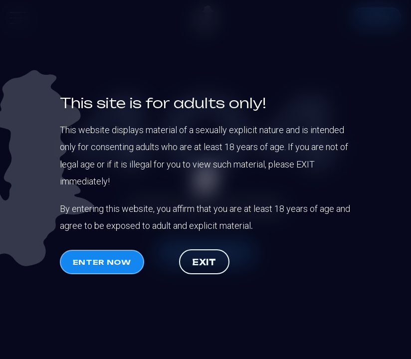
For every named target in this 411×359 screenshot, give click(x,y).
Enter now (102, 262)
